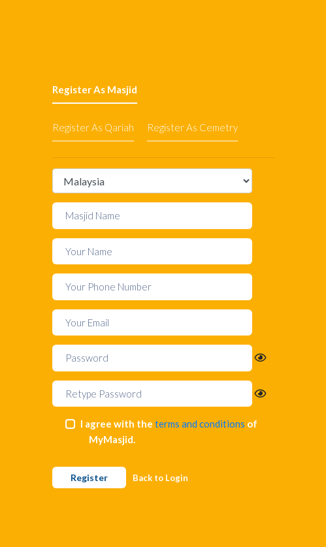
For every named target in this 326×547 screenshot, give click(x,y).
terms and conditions (200, 424)
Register (89, 477)
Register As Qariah (93, 127)
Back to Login (160, 478)
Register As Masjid (94, 89)
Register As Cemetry (192, 127)
